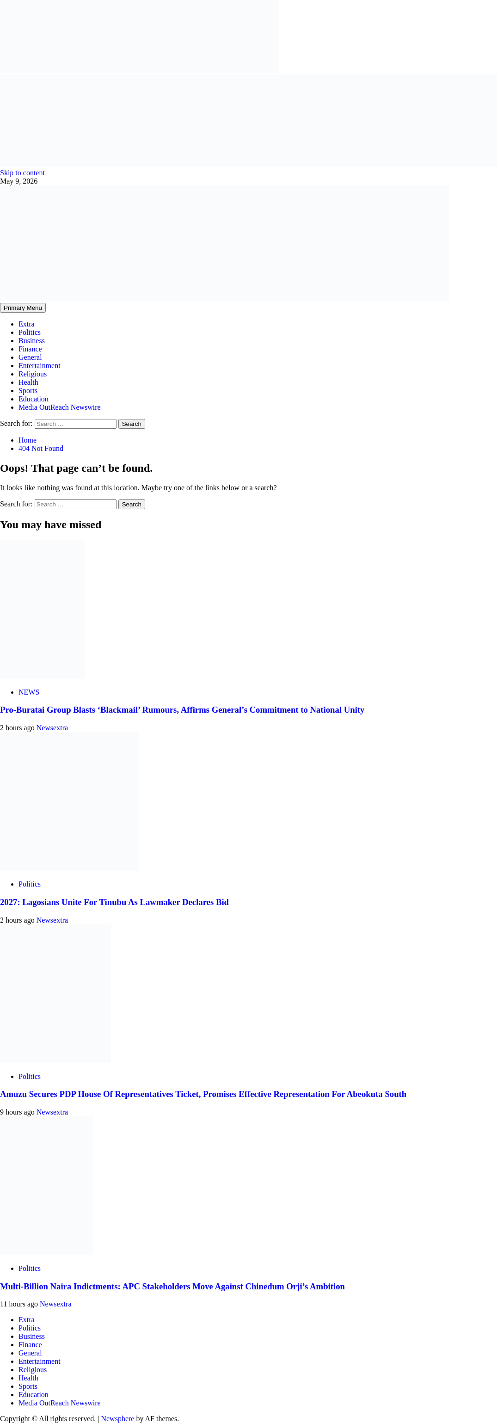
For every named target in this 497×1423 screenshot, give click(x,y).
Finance (30, 349)
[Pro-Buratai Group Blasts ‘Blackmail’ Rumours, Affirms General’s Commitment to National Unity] (42, 676)
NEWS (28, 692)
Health (28, 382)
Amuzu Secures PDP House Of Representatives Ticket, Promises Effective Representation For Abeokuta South (203, 1094)
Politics (29, 332)
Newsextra (52, 728)
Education (33, 399)
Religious (32, 374)
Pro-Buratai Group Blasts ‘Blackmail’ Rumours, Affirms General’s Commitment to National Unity (182, 710)
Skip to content (22, 173)
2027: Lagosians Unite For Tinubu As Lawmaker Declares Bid (114, 902)
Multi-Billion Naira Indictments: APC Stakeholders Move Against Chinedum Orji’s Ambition (172, 1286)
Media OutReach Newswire (59, 407)
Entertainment (39, 366)
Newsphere (117, 1419)
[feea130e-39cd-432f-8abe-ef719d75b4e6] (139, 70)
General (30, 357)
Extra (26, 324)
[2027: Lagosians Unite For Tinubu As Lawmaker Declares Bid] (69, 868)
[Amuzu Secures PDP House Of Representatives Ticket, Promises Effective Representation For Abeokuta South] (55, 1061)
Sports (27, 390)
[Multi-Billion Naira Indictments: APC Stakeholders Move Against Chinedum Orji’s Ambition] (46, 1253)
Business (31, 341)
